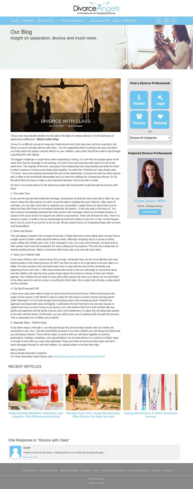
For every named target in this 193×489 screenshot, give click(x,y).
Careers (156, 470)
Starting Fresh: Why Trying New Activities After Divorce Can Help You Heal (93, 415)
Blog (15, 20)
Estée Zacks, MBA (150, 201)
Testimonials (29, 470)
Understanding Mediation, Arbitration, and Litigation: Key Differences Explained (36, 415)
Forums (28, 20)
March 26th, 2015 (30, 457)
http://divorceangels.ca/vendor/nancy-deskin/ (79, 356)
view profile (150, 212)
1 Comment (76, 126)
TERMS (101, 483)
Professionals (73, 20)
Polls (95, 470)
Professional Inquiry (114, 470)
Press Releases (69, 470)
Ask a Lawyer (100, 20)
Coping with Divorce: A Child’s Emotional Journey (150, 415)
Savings (85, 470)
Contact (168, 470)
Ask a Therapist (126, 20)
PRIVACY (92, 483)
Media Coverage (48, 470)
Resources (47, 20)
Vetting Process (139, 470)
